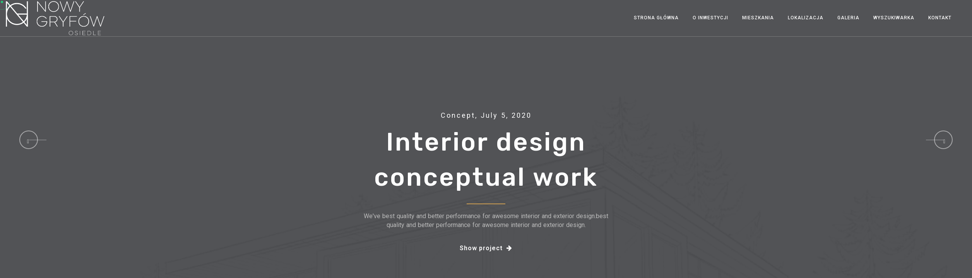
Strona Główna (656, 17)
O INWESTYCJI (710, 17)
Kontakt (939, 17)
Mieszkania (758, 17)
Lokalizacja (805, 17)
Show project (486, 248)
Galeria (848, 17)
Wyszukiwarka (893, 17)
